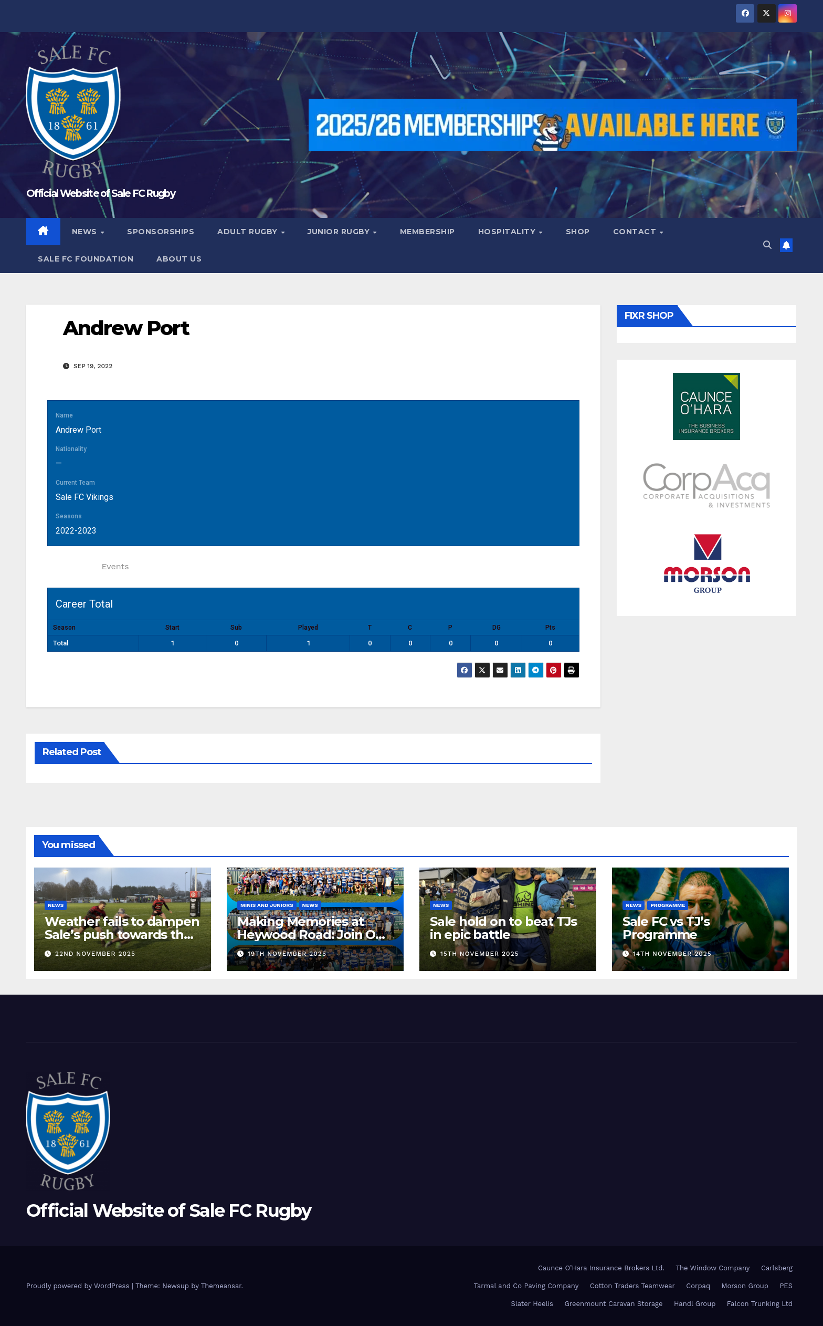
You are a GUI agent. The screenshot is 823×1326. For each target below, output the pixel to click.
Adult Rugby (248, 231)
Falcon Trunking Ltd (760, 1304)
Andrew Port (126, 328)
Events (115, 566)
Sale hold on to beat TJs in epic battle (503, 928)
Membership (427, 231)
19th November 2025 (287, 953)
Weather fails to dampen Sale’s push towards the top (122, 934)
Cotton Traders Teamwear (632, 1286)
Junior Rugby (340, 231)
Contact (636, 231)
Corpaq (698, 1286)
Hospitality (508, 231)
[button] (767, 245)
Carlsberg (777, 1268)
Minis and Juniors (266, 905)
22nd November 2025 (95, 953)
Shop (578, 231)
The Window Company (713, 1268)
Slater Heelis (532, 1304)
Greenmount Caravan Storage (613, 1304)
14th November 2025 (672, 953)
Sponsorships (160, 231)
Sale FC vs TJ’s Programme (666, 928)
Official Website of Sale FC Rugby (100, 193)
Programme (667, 905)
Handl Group (694, 1304)
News (86, 231)
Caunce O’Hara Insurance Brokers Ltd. (601, 1268)
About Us (179, 259)
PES (786, 1286)
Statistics (71, 566)
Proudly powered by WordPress (79, 1286)
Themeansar (221, 1286)
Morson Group (745, 1286)
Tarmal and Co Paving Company (525, 1286)
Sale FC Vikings (84, 497)
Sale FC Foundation (85, 259)
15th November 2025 (479, 953)
